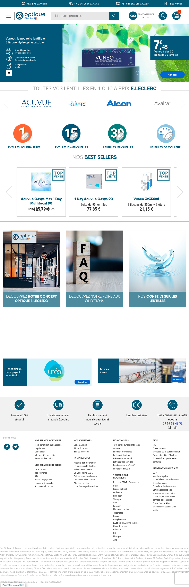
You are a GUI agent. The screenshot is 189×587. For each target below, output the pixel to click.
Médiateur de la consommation (166, 451)
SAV (36, 476)
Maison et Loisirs (121, 509)
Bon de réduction (81, 451)
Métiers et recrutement (84, 469)
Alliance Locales (81, 483)
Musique (117, 536)
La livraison (40, 451)
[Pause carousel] (9, 73)
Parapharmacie (119, 519)
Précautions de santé (122, 458)
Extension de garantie (44, 483)
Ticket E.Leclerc (81, 448)
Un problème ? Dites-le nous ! (166, 479)
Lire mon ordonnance (122, 451)
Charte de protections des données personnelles (164, 498)
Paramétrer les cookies (13, 585)
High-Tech (117, 495)
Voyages (117, 499)
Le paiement (40, 448)
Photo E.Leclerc (120, 526)
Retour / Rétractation (44, 458)
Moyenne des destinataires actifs (164, 508)
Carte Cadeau (40, 469)
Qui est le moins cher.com (85, 476)
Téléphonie (118, 513)
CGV (155, 473)
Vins (115, 502)
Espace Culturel (120, 489)
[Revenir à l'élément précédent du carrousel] (5, 104)
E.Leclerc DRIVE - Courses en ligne (126, 484)
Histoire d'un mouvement (85, 462)
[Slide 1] (137, 73)
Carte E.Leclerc (80, 445)
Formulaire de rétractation (164, 486)
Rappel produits (159, 483)
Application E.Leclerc (44, 486)
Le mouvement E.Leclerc (84, 466)
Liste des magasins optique (86, 486)
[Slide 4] (153, 73)
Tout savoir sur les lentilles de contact (126, 447)
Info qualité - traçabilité (45, 455)
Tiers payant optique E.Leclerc (48, 445)
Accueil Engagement (43, 479)
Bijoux (116, 516)
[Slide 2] (143, 73)
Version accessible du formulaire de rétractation (164, 492)
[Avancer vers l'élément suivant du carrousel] (183, 104)
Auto (115, 540)
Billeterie (117, 529)
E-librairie (117, 492)
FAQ (154, 445)
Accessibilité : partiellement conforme (165, 460)
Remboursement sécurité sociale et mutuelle (124, 467)
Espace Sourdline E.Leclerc (165, 455)
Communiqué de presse (84, 479)
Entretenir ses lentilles (123, 462)
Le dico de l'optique (122, 455)
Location (117, 506)
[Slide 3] (148, 73)
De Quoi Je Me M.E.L (83, 473)
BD (114, 533)
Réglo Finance (41, 473)
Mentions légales (160, 476)
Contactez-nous (159, 448)
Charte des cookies (161, 503)
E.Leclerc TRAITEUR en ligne (125, 523)
